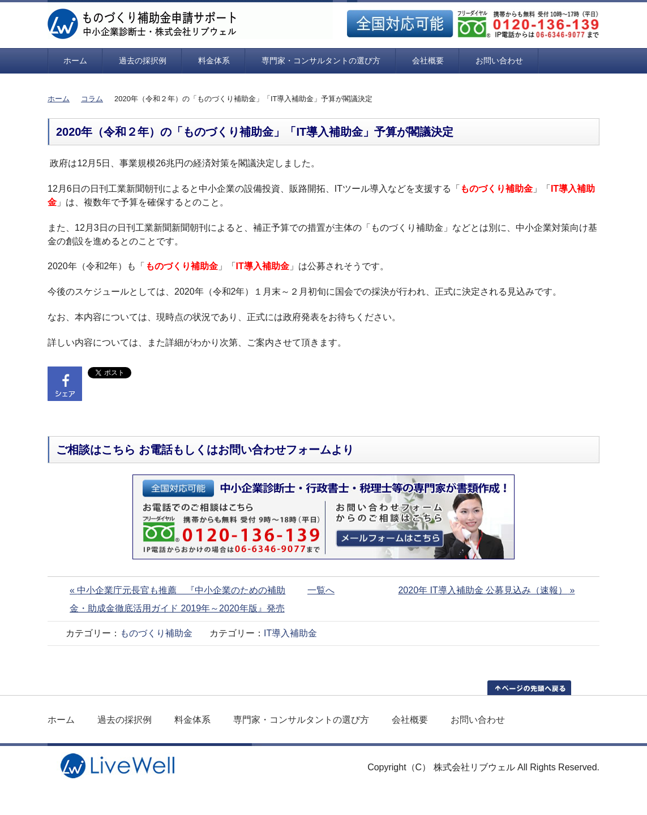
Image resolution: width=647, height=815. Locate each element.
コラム (92, 98)
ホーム (75, 60)
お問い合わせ (499, 60)
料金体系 (214, 60)
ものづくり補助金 (156, 633)
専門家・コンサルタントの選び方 (321, 60)
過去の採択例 (142, 60)
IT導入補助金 (290, 633)
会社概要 (428, 60)
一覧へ (321, 590)
